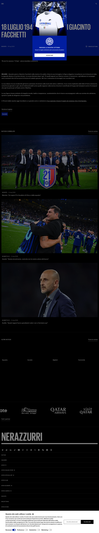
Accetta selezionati (72, 522)
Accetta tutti (87, 522)
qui (42, 522)
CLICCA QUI (49, 55)
